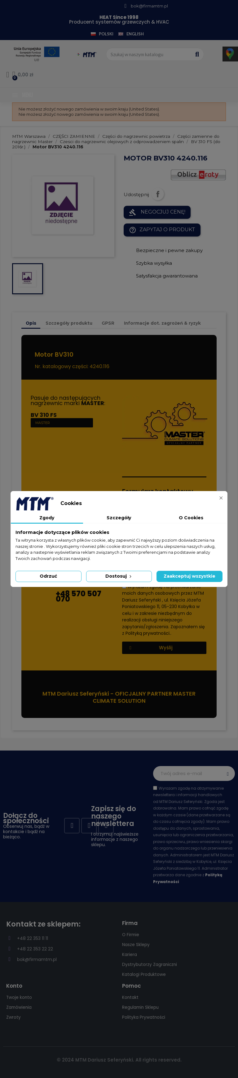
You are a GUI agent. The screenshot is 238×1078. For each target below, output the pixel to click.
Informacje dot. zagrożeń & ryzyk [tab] (162, 323)
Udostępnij (158, 194)
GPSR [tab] (108, 323)
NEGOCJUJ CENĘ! (157, 212)
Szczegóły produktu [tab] (69, 323)
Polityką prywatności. (148, 633)
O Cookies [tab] (191, 518)
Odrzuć (48, 576)
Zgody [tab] (46, 518)
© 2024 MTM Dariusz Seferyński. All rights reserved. (119, 1060)
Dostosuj (119, 576)
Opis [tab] (31, 323)
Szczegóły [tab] (119, 518)
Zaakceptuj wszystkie (189, 576)
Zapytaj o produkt (162, 230)
